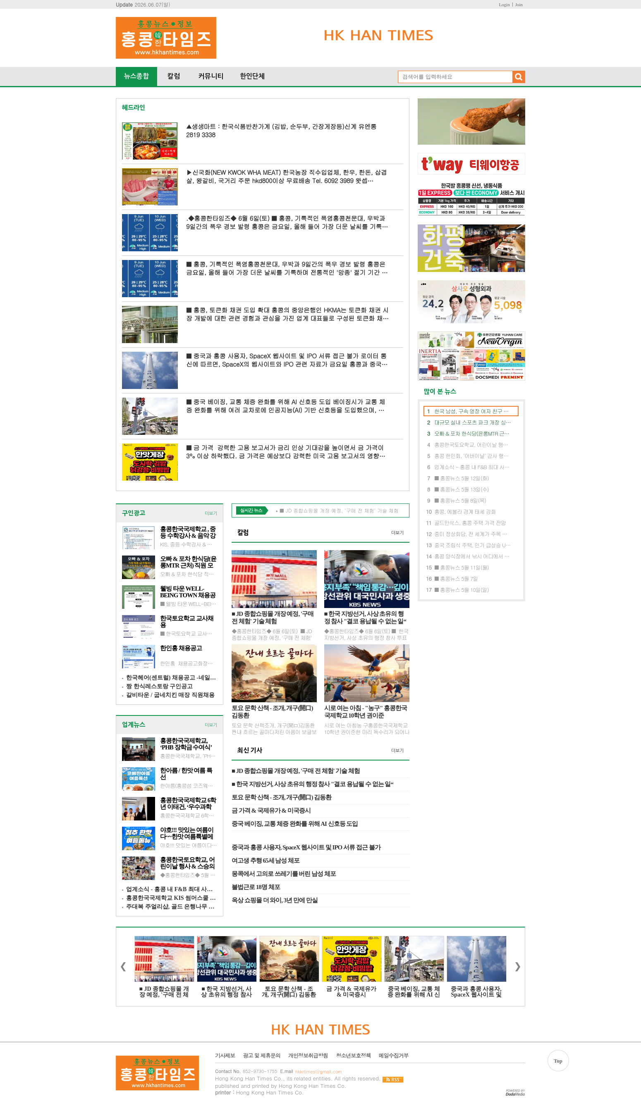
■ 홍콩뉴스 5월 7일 (456, 578)
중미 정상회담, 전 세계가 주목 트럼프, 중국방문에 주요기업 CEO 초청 (473, 533)
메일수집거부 (393, 1056)
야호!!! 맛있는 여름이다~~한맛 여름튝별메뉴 (187, 833)
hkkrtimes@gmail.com (318, 1071)
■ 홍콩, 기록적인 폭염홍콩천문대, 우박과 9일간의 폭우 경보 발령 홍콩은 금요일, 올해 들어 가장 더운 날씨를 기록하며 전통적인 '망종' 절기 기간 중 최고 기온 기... (286, 268)
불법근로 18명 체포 (256, 887)
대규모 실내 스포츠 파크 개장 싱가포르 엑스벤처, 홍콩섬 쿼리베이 (473, 422)
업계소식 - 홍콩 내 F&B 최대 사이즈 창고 (171, 889)
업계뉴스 (133, 725)
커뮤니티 (211, 76)
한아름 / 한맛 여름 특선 (186, 773)
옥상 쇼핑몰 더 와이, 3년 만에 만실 (275, 900)
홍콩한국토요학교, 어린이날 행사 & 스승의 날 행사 (187, 863)
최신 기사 (249, 750)
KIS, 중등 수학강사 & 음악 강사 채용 (188, 544)
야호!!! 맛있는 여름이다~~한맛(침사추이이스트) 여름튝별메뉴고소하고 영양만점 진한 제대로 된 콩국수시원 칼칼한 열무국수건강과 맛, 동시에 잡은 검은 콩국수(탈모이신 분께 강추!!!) (188, 845)
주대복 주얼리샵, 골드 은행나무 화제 (171, 907)
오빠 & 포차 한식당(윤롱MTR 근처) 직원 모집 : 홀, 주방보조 (188, 562)
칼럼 (173, 76)
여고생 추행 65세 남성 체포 (265, 860)
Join (519, 4)
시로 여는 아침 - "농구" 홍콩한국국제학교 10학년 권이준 (365, 712)
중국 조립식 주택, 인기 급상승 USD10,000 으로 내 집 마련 (473, 544)
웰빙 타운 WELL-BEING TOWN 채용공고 (187, 591)
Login (504, 4)
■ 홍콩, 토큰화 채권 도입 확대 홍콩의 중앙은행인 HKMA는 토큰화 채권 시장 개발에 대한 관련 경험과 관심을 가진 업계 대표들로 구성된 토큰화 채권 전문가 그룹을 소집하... (287, 314)
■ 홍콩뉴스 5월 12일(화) (461, 478)
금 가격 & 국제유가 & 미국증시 (271, 810)
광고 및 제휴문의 (261, 1056)
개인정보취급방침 (308, 1056)
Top (558, 1061)
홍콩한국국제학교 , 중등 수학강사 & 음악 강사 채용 (188, 532)
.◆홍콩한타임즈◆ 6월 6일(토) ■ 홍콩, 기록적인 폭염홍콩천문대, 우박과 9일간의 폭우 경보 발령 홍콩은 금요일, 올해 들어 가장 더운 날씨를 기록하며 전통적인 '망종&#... (287, 222)
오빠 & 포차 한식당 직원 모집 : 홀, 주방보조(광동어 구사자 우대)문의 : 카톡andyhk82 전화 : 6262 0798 (188, 574)
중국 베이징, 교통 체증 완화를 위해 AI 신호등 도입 (295, 823)
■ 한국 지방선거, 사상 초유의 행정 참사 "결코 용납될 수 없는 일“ (365, 617)
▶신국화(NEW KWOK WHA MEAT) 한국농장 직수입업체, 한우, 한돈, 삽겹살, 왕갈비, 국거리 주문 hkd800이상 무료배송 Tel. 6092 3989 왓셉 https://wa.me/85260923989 (286, 176)
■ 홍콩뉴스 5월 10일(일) (461, 589)
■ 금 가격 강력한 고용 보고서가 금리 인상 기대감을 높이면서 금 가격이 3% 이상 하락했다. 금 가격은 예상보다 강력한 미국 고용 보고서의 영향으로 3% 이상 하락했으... (285, 452)
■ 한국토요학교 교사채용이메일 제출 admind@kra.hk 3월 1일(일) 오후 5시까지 (188, 633)
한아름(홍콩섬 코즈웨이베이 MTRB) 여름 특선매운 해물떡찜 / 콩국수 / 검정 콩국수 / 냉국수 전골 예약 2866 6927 (188, 785)
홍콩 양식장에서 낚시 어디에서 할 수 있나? (473, 556)
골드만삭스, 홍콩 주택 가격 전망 (470, 522)
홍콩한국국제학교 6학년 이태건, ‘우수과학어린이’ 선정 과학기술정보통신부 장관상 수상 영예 (188, 803)
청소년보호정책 (353, 1056)
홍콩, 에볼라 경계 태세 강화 (465, 511)
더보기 (211, 513)
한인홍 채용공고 (181, 648)
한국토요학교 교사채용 (186, 621)
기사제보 (225, 1056)
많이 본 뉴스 (437, 392)
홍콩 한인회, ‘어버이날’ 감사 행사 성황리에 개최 (473, 455)
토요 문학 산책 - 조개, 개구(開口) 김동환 (272, 712)
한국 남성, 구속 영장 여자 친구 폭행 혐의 (473, 411)
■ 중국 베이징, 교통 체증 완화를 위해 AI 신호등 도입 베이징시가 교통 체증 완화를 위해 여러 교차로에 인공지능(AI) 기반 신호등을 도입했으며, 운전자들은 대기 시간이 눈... (285, 406)
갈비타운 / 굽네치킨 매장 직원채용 (170, 695)
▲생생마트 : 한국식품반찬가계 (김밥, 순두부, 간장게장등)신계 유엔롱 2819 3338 (281, 130)
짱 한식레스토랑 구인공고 (159, 686)
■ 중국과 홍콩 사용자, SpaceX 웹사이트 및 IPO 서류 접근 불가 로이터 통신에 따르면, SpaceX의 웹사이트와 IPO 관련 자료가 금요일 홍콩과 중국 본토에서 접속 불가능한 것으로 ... (286, 360)
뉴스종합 (136, 76)
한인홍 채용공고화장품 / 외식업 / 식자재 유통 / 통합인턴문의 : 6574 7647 (188, 663)
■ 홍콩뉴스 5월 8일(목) (460, 500)
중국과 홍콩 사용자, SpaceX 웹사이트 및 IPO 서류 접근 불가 (306, 847)
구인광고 (133, 513)
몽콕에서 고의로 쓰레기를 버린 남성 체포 (284, 873)
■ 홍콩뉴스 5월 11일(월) (461, 567)
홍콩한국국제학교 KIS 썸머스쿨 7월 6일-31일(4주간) (171, 898)
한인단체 (252, 76)
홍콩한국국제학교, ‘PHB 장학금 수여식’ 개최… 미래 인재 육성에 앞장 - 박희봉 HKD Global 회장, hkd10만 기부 (187, 744)
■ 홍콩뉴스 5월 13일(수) (461, 489)
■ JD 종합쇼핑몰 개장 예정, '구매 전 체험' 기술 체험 (272, 617)
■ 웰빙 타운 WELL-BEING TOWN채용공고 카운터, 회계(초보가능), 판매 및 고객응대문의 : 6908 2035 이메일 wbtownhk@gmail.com (188, 603)
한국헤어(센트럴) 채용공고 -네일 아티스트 (171, 678)
